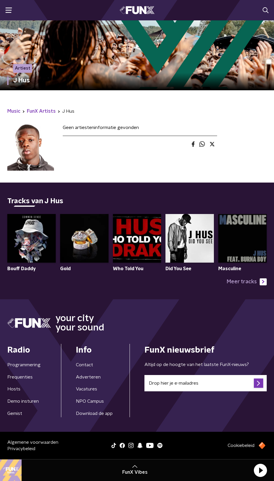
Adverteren (88, 377)
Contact (84, 364)
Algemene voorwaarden (32, 442)
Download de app (94, 413)
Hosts (13, 389)
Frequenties (20, 377)
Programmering (24, 364)
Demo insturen (23, 401)
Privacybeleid (21, 448)
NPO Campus (90, 401)
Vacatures (86, 389)
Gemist (14, 413)
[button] (260, 470)
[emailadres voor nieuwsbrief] (205, 383)
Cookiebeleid (241, 445)
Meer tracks (247, 281)
